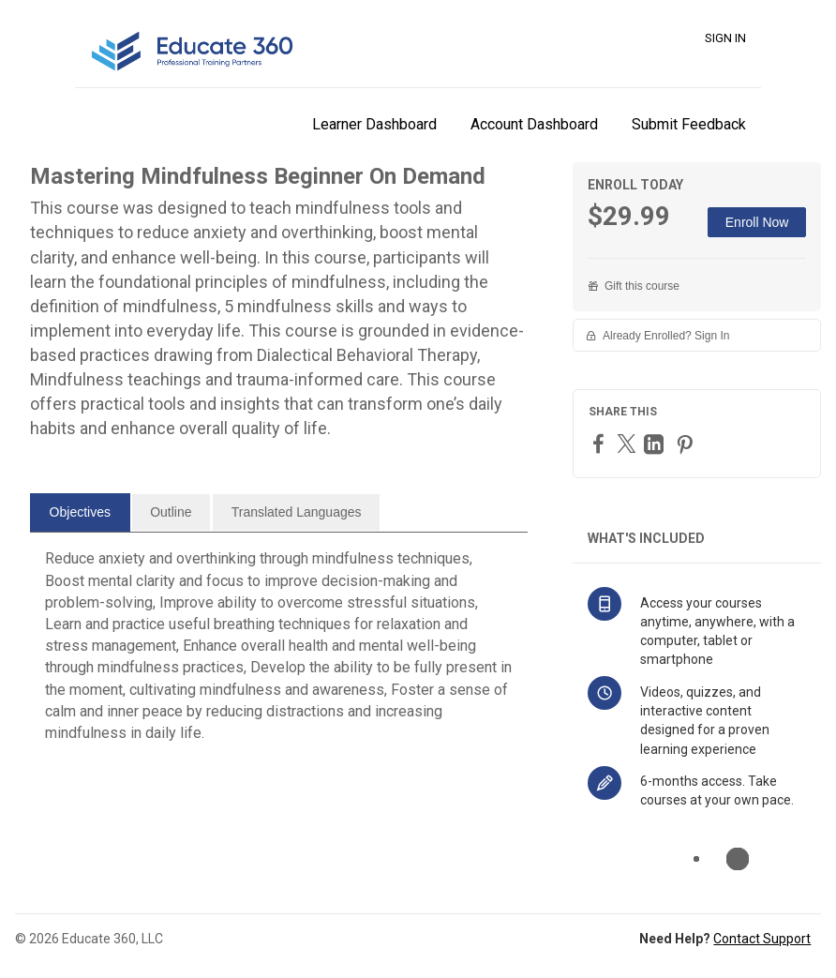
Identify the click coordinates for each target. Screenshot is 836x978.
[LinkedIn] (656, 444)
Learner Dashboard (374, 124)
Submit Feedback (689, 124)
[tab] (80, 513)
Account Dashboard (534, 124)
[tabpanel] (279, 653)
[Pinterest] (687, 444)
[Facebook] (601, 443)
